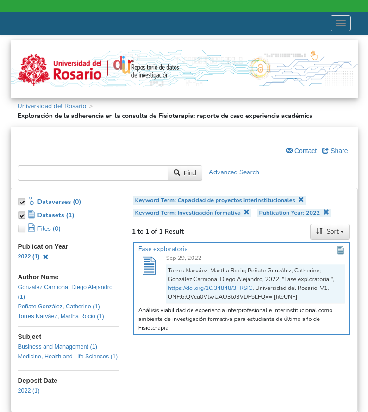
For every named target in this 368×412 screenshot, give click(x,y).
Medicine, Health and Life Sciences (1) (68, 356)
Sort (330, 231)
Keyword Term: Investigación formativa (192, 212)
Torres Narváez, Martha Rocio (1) (61, 316)
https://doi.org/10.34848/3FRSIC (210, 288)
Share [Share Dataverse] (335, 150)
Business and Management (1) (58, 347)
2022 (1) (33, 256)
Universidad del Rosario (52, 106)
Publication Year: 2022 (294, 212)
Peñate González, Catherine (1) (59, 306)
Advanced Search (234, 172)
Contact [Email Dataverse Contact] (301, 150)
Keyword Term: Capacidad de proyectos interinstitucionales (220, 200)
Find (185, 173)
